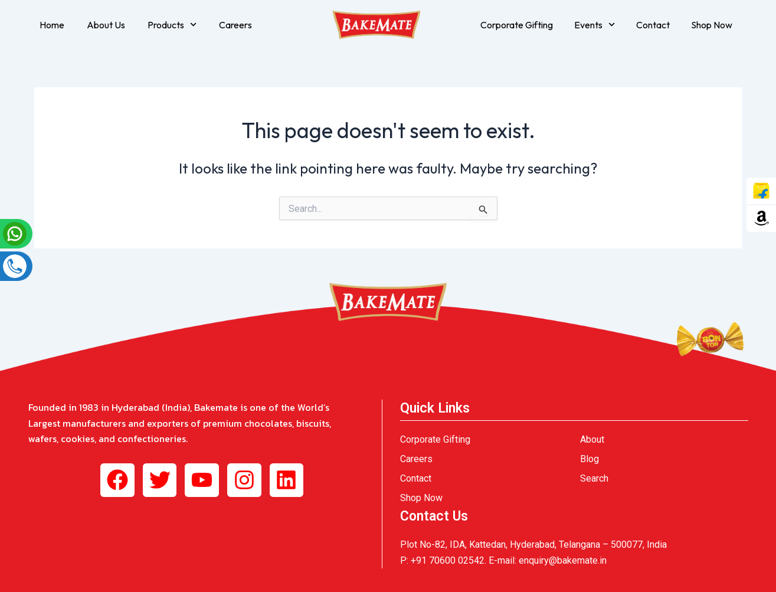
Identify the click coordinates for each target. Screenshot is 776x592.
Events (594, 24)
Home (52, 25)
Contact (653, 25)
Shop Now (711, 25)
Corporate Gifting (516, 25)
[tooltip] (761, 191)
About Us (106, 25)
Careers (235, 25)
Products (172, 24)
